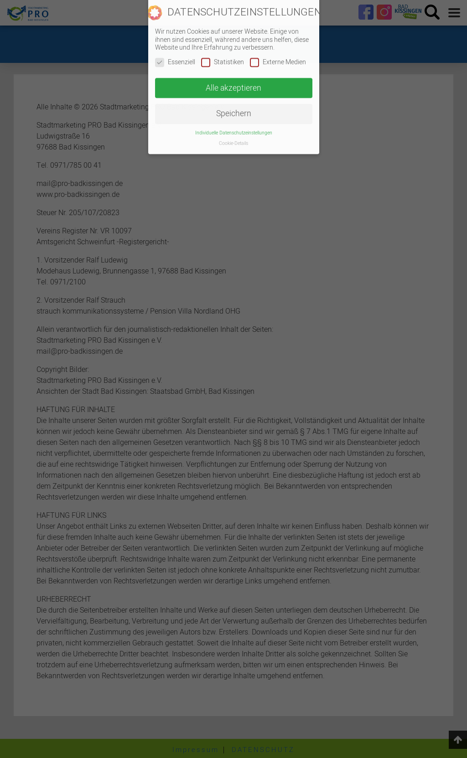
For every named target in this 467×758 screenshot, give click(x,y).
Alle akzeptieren (233, 80)
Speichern (233, 106)
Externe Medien (278, 55)
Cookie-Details (233, 136)
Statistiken (222, 55)
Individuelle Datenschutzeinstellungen (233, 125)
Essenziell (175, 55)
